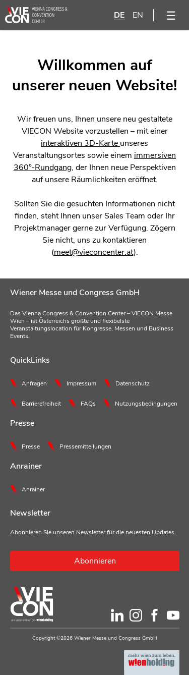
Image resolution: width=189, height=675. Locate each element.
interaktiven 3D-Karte (80, 143)
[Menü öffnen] (171, 15)
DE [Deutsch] (119, 15)
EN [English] (138, 15)
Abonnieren (95, 561)
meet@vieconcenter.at (94, 252)
